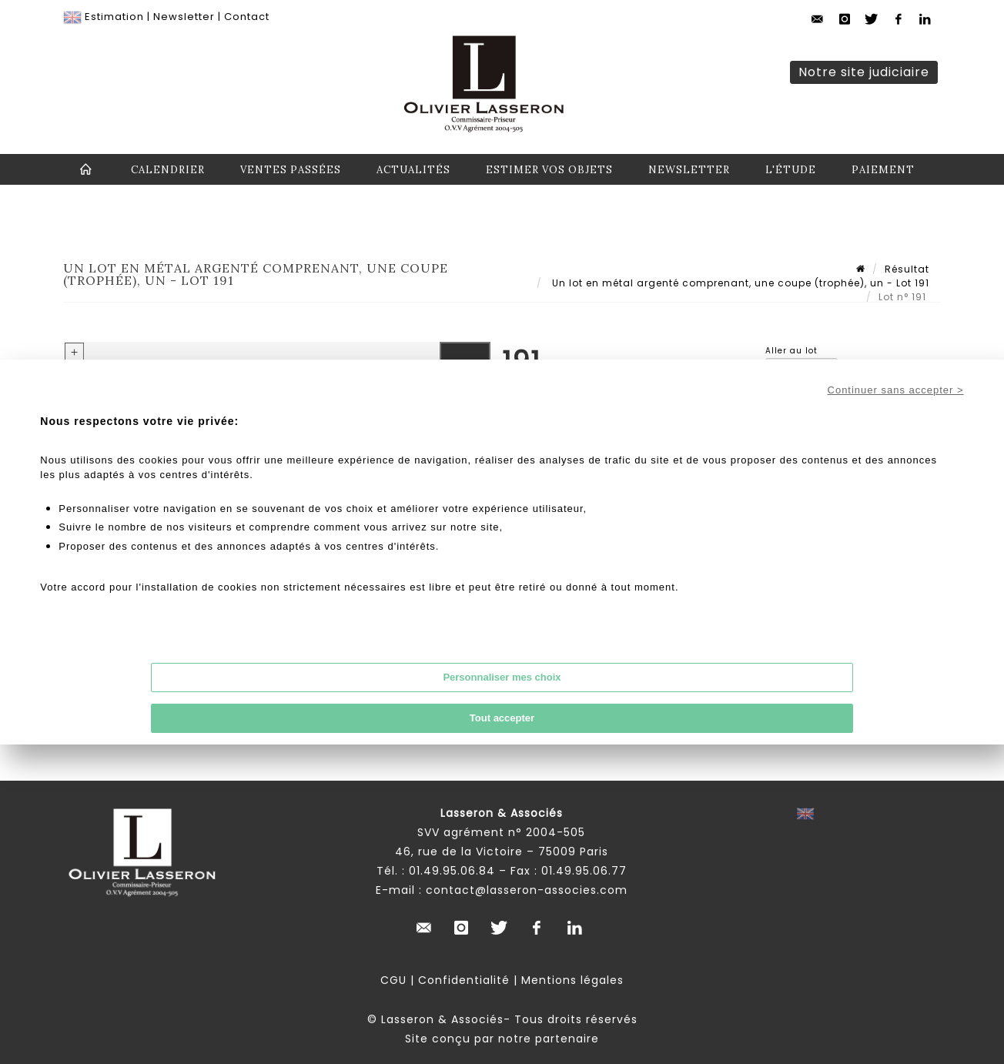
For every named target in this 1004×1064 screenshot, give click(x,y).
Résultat (907, 269)
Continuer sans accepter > (896, 390)
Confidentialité (464, 980)
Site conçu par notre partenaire (502, 1038)
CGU (393, 980)
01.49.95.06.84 (452, 870)
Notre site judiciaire (863, 72)
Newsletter (184, 16)
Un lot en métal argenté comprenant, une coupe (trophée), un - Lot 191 (739, 282)
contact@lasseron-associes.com (527, 890)
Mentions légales (572, 980)
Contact (246, 16)
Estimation (114, 16)
